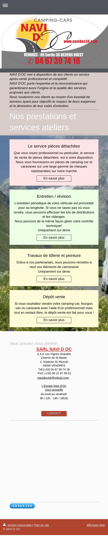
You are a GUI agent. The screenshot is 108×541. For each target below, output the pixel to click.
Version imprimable (17, 525)
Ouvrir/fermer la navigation (54, 5)
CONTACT (54, 413)
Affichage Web (96, 525)
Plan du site (41, 525)
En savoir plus (53, 178)
